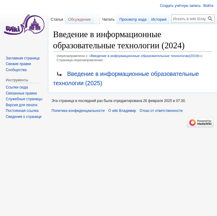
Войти (208, 6)
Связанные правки (21, 93)
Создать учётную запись (180, 6)
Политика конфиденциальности (78, 111)
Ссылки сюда (17, 87)
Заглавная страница (23, 58)
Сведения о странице (24, 117)
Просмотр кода (133, 19)
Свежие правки (18, 64)
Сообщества (16, 70)
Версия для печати (21, 105)
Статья (57, 19)
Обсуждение (79, 19)
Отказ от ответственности (161, 111)
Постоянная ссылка (22, 111)
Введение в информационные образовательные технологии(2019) (145, 56)
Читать (108, 19)
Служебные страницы (24, 99)
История (158, 19)
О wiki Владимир (122, 111)
